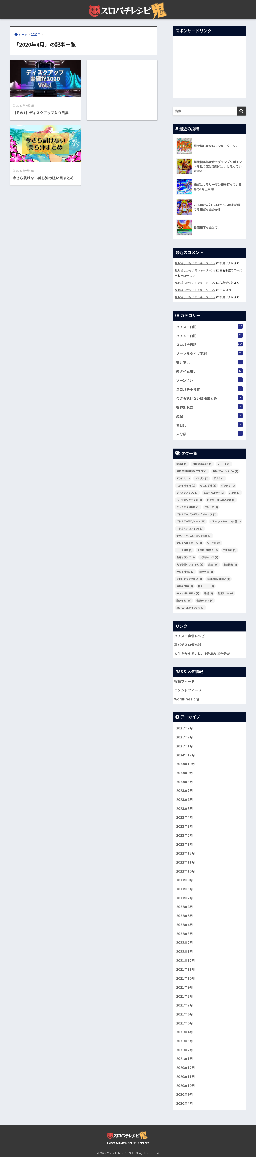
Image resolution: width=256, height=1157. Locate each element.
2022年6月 (184, 906)
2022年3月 (184, 933)
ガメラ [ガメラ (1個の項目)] (219, 478)
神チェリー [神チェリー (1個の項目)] (206, 586)
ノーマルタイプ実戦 (209, 353)
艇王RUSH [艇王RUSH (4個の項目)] (226, 593)
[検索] (241, 111)
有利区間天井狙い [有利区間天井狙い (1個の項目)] (218, 578)
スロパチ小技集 (209, 389)
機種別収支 (209, 407)
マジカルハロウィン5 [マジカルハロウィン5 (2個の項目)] (189, 528)
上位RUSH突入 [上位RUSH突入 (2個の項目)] (207, 550)
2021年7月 (184, 1005)
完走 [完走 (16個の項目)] (213, 564)
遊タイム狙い (209, 371)
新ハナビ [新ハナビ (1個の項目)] (206, 571)
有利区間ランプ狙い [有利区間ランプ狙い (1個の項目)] (189, 578)
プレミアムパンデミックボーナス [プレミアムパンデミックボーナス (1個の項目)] (196, 514)
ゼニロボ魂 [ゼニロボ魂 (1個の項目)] (208, 485)
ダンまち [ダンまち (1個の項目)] (228, 485)
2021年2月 (184, 1049)
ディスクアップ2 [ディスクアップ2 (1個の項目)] (187, 492)
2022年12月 (185, 853)
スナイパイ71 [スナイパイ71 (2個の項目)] (185, 485)
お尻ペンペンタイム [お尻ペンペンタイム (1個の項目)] (225, 471)
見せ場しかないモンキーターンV (195, 263)
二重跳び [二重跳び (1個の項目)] (229, 550)
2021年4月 (184, 1031)
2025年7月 (184, 728)
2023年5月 (184, 808)
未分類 (209, 433)
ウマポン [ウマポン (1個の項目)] (201, 478)
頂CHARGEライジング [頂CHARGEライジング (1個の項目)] (190, 607)
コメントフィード (187, 690)
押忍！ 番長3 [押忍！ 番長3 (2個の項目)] (185, 571)
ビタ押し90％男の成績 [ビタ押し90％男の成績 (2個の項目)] (221, 500)
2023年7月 (184, 790)
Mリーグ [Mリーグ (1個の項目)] (224, 464)
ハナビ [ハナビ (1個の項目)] (234, 492)
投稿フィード (184, 681)
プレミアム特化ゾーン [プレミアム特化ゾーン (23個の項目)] (190, 521)
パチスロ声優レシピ (189, 635)
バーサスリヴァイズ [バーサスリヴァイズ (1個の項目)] (189, 500)
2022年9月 (184, 880)
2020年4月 (184, 1103)
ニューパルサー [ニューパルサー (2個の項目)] (213, 492)
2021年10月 (185, 978)
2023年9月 (184, 772)
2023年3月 (184, 826)
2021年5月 (184, 1023)
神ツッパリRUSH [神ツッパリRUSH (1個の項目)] (187, 593)
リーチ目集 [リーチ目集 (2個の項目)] (184, 550)
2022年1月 (184, 951)
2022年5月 (184, 915)
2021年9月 (184, 987)
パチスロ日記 (209, 326)
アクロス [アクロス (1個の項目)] (183, 478)
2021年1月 (184, 1058)
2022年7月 (184, 898)
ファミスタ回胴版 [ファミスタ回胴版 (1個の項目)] (188, 507)
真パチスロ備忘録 (187, 644)
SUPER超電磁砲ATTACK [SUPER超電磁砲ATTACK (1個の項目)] (192, 471)
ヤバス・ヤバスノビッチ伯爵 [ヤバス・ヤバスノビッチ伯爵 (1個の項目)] (194, 535)
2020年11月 (185, 1076)
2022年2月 (184, 942)
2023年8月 (184, 781)
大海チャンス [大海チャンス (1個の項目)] (209, 557)
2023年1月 (184, 844)
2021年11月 (185, 969)
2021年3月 (184, 1040)
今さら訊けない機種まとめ (209, 398)
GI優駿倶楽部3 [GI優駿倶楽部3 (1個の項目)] (202, 464)
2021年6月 (184, 1014)
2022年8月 (184, 889)
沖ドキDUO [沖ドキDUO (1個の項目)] (184, 586)
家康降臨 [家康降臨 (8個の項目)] (230, 564)
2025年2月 (184, 737)
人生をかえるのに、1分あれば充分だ (202, 653)
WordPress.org (186, 699)
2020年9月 (184, 1094)
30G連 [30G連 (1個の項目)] (181, 464)
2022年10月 (185, 871)
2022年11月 (185, 862)
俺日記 (209, 425)
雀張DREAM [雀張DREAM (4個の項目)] (204, 600)
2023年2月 (184, 835)
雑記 (209, 416)
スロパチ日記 (209, 344)
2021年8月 (184, 996)
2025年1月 (184, 746)
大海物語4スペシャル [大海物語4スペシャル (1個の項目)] (189, 564)
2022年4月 (184, 924)
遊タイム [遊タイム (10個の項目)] (183, 600)
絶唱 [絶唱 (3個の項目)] (208, 593)
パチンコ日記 (209, 335)
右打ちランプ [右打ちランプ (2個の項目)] (185, 557)
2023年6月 (184, 799)
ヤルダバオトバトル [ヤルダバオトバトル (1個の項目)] (189, 543)
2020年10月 (185, 1085)
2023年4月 (184, 817)
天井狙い (209, 362)
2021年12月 (185, 960)
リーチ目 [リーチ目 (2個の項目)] (214, 543)
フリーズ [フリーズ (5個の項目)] (211, 507)
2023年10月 (185, 763)
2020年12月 (185, 1067)
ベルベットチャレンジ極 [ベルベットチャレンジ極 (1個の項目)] (225, 521)
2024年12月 (185, 755)
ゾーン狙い (209, 380)
